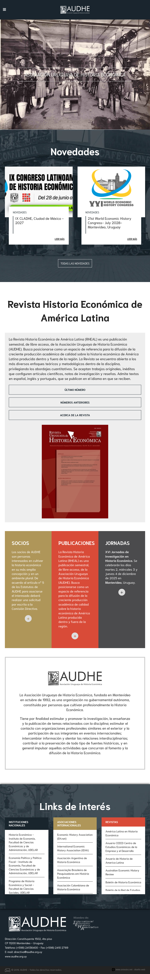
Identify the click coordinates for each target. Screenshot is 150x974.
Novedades (20, 212)
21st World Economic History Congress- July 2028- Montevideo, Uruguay (109, 222)
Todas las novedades (75, 263)
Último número (75, 389)
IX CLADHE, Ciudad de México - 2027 (39, 220)
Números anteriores (74, 402)
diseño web (139, 969)
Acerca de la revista (75, 415)
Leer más (59, 239)
